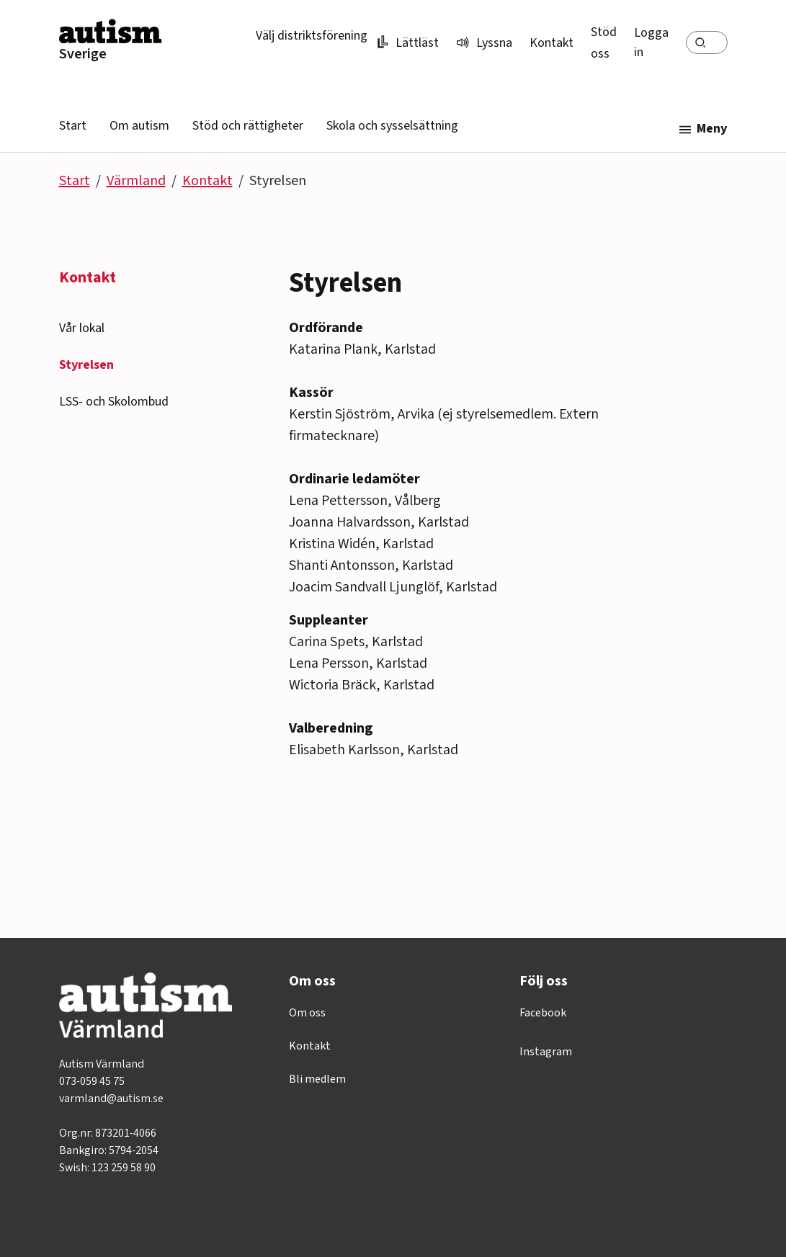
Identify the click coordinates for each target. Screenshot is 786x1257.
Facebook (542, 1013)
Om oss (307, 1013)
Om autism (139, 126)
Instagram (545, 1052)
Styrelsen (86, 365)
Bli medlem (317, 1079)
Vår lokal (81, 328)
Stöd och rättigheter (247, 126)
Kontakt (551, 43)
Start (72, 126)
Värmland (136, 181)
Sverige (83, 54)
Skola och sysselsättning (392, 126)
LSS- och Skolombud (114, 402)
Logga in (651, 42)
